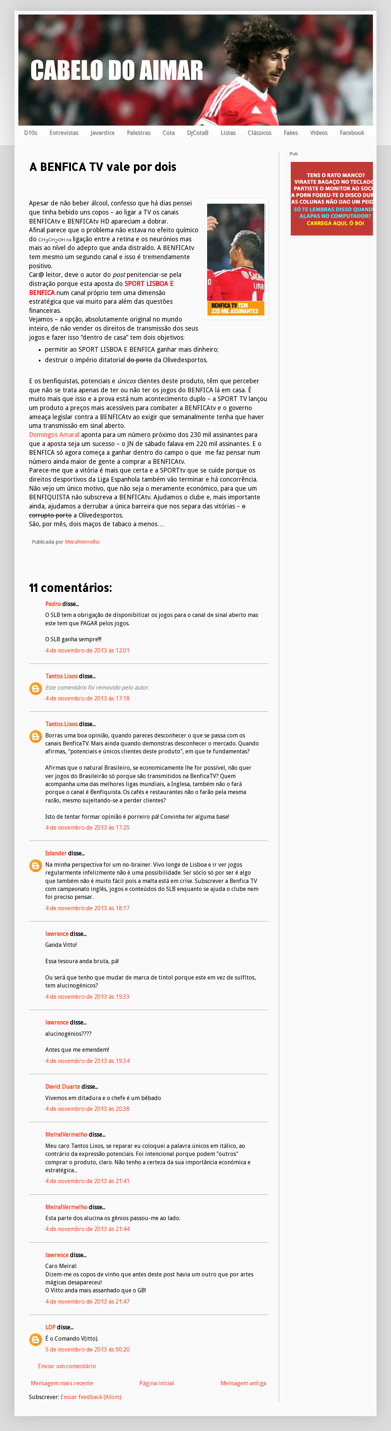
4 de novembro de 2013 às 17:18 (87, 698)
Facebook (352, 132)
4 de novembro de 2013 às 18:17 (87, 908)
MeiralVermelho (66, 1134)
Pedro (53, 604)
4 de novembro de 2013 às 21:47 (87, 1301)
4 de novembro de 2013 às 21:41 (87, 1181)
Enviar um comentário (67, 1366)
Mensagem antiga (243, 1383)
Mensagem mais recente (62, 1383)
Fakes (290, 132)
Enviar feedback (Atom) (90, 1397)
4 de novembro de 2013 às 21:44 (87, 1229)
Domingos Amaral (55, 434)
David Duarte (62, 1086)
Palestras (138, 132)
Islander (56, 853)
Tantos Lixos (61, 676)
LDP (50, 1327)
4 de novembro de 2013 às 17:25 (87, 827)
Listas (227, 132)
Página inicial (156, 1383)
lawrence (56, 934)
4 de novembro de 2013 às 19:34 (87, 1061)
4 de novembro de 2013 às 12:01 (87, 650)
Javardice (102, 132)
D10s (30, 132)
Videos (318, 132)
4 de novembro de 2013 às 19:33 (87, 996)
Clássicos (259, 132)
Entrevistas (63, 132)
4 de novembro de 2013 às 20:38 (87, 1108)
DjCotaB (197, 132)
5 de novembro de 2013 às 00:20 (87, 1349)
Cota (169, 132)
